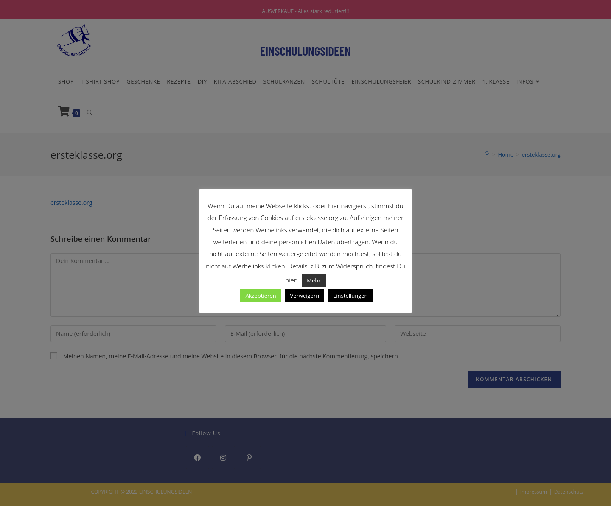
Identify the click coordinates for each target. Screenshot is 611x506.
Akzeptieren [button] (260, 295)
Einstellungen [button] (350, 295)
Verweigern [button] (305, 295)
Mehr (313, 280)
